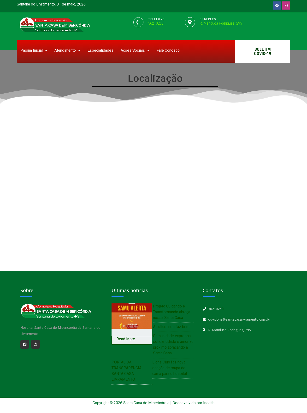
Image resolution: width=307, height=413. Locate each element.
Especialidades (100, 50)
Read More (126, 339)
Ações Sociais (135, 50)
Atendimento (67, 50)
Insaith (208, 403)
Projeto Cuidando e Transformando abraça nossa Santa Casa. (171, 312)
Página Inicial (33, 50)
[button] (262, 51)
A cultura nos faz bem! (172, 326)
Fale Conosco (168, 50)
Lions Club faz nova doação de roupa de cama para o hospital (169, 368)
